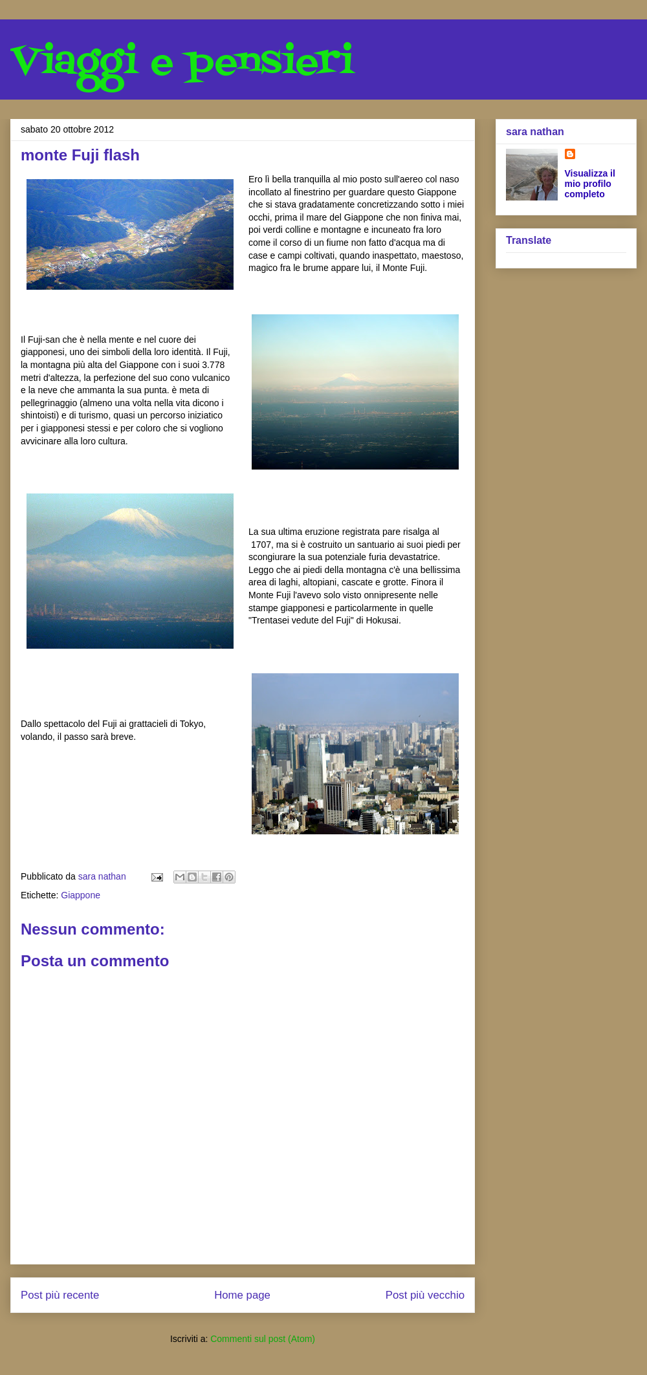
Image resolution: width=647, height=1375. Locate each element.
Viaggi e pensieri (182, 63)
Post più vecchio (425, 1295)
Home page (242, 1295)
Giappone (80, 895)
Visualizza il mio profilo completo (590, 183)
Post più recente (60, 1295)
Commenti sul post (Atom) (262, 1339)
